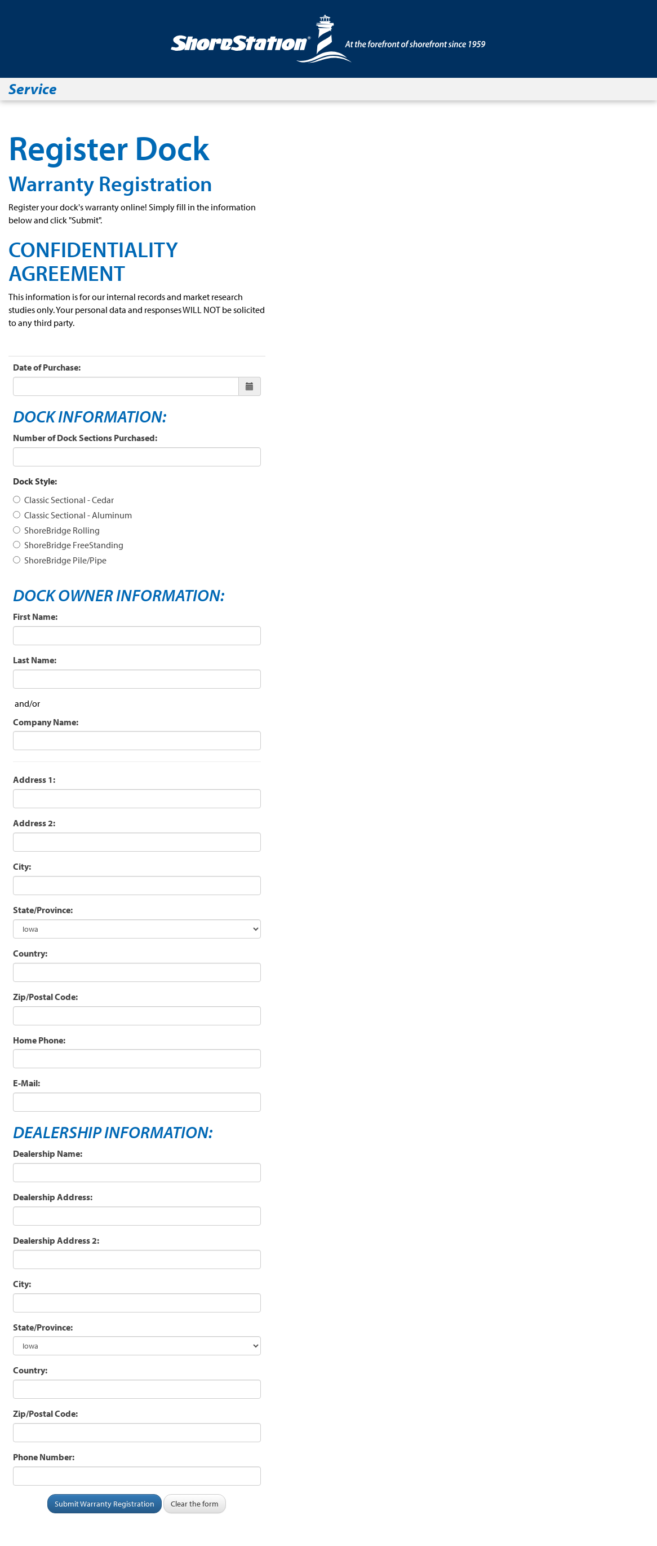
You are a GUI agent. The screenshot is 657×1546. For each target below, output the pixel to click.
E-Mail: (26, 1083)
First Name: (35, 616)
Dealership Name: (47, 1153)
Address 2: (34, 823)
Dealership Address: (52, 1197)
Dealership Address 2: (56, 1240)
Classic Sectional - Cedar (69, 499)
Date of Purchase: (47, 367)
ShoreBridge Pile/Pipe (65, 560)
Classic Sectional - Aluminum (78, 515)
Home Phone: (39, 1040)
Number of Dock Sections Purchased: (85, 437)
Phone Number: (43, 1457)
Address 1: (34, 779)
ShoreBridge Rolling (62, 530)
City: (22, 866)
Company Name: (45, 722)
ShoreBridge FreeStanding (73, 544)
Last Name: (34, 660)
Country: (30, 953)
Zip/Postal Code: (45, 996)
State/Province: (43, 909)
